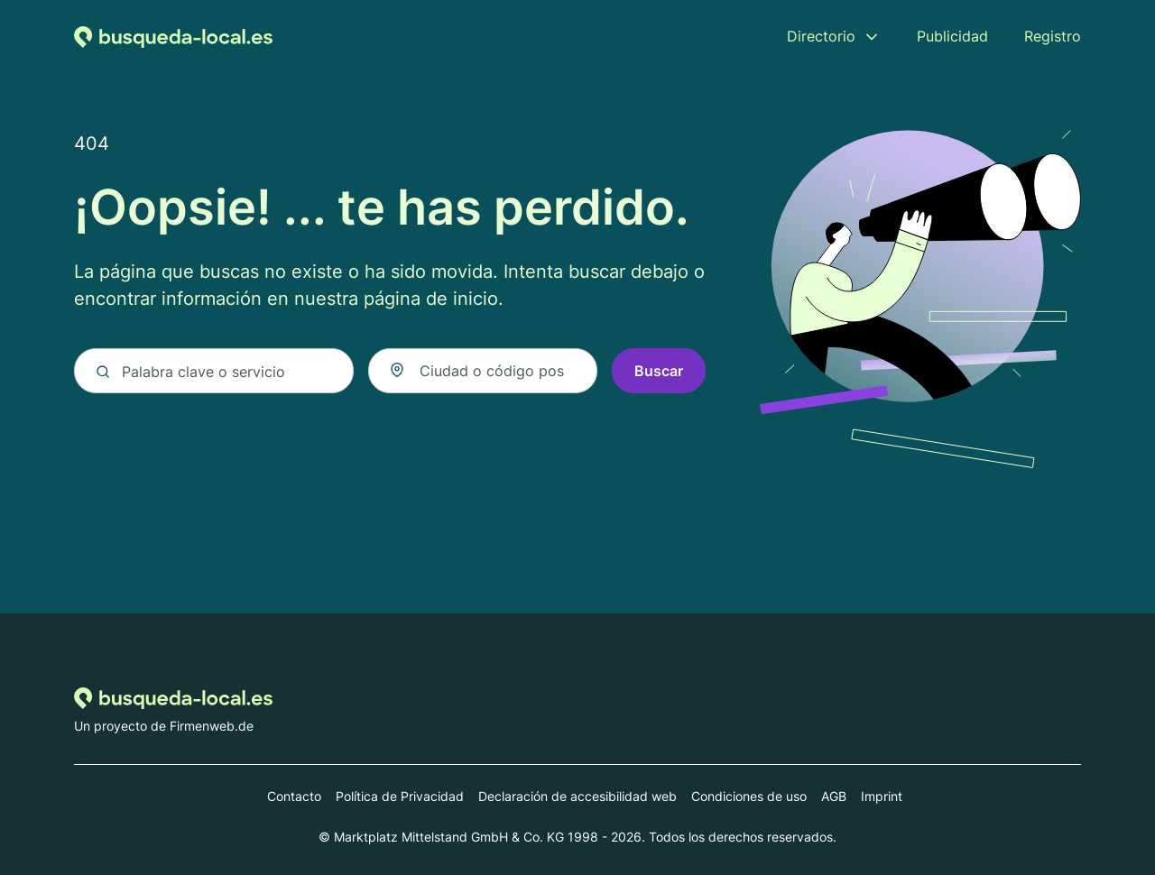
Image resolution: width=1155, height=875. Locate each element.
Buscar (658, 372)
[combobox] (482, 371)
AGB (833, 796)
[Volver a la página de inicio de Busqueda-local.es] (173, 36)
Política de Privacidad (400, 796)
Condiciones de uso (749, 796)
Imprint (881, 796)
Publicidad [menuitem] (952, 36)
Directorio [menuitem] (821, 36)
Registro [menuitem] (1052, 36)
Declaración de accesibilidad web (577, 796)
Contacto (294, 796)
